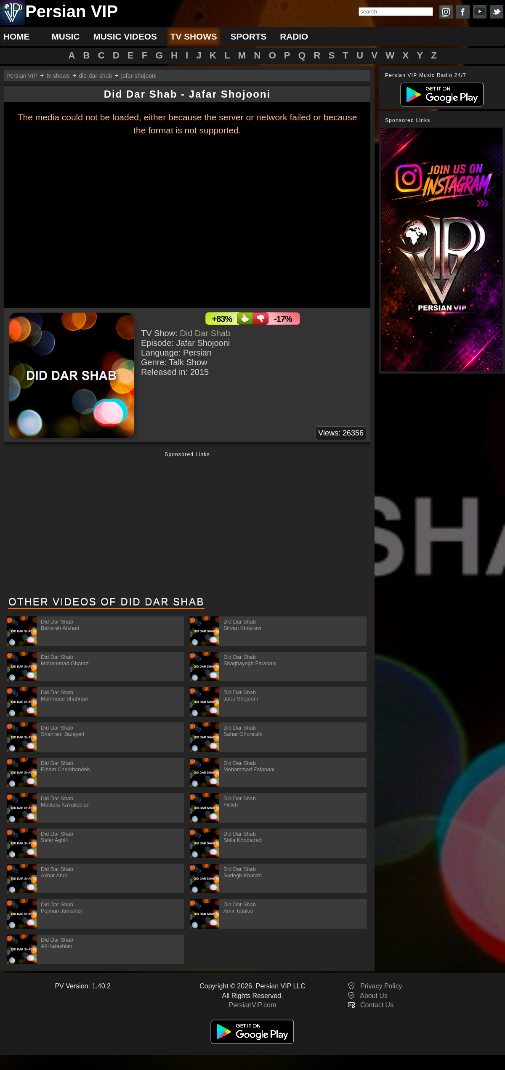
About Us (374, 995)
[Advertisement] (187, 525)
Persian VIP (21, 75)
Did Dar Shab (205, 333)
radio (294, 36)
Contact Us (376, 1005)
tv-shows (57, 75)
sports (249, 36)
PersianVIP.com (252, 1005)
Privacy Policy (381, 986)
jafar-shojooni (139, 75)
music (65, 36)
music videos (125, 36)
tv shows (193, 36)
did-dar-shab (95, 75)
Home (16, 36)
